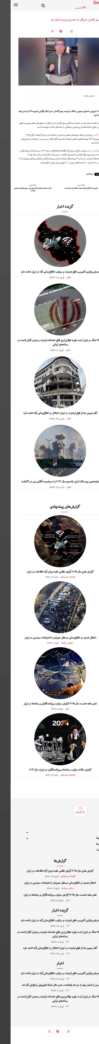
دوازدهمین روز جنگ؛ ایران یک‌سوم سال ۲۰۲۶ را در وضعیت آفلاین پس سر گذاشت (49, 481)
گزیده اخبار (54, 207)
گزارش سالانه (81, 151)
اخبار (58, 277)
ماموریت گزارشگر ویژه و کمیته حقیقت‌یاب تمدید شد (70, 188)
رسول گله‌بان (86, 135)
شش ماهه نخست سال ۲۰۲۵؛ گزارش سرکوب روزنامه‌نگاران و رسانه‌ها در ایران (49, 704)
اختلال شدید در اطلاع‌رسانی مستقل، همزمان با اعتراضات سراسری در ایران (49, 638)
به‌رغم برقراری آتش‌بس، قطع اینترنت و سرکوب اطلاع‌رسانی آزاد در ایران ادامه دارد (49, 272)
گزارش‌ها (49, 861)
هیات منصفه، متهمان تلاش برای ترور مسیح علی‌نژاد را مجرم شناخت (22, 189)
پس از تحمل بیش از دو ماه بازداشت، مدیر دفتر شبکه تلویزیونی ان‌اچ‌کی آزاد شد (49, 985)
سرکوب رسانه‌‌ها (56, 643)
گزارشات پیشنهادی (57, 577)
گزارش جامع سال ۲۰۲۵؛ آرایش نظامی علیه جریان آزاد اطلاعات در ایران (49, 572)
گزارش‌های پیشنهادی (54, 507)
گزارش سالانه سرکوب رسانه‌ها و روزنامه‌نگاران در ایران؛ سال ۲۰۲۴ (50, 770)
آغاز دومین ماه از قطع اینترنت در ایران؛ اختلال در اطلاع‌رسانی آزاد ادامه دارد (50, 413)
